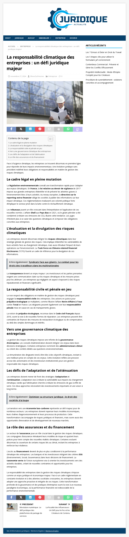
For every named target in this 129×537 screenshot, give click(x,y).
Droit (8, 38)
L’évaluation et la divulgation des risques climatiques (31, 145)
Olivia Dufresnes (37, 76)
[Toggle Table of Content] (49, 139)
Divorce (73, 38)
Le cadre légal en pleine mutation (23, 143)
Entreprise (60, 38)
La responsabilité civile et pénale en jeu (26, 148)
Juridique (19, 38)
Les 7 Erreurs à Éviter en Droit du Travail (103, 52)
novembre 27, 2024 (18, 76)
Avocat (31, 38)
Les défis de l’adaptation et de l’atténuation (27, 154)
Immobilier (44, 38)
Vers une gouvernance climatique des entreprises (30, 151)
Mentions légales (52, 531)
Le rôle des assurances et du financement (27, 157)
